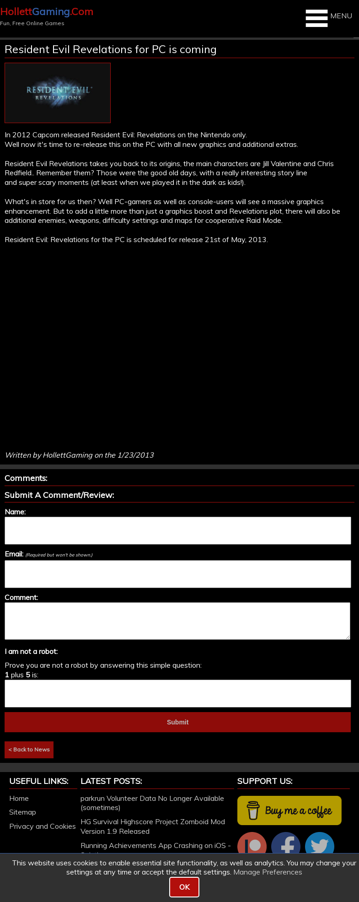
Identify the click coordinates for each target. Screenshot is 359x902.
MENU (327, 18)
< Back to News (29, 749)
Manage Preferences (267, 871)
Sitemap (22, 811)
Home (19, 798)
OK (184, 886)
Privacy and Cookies (42, 826)
